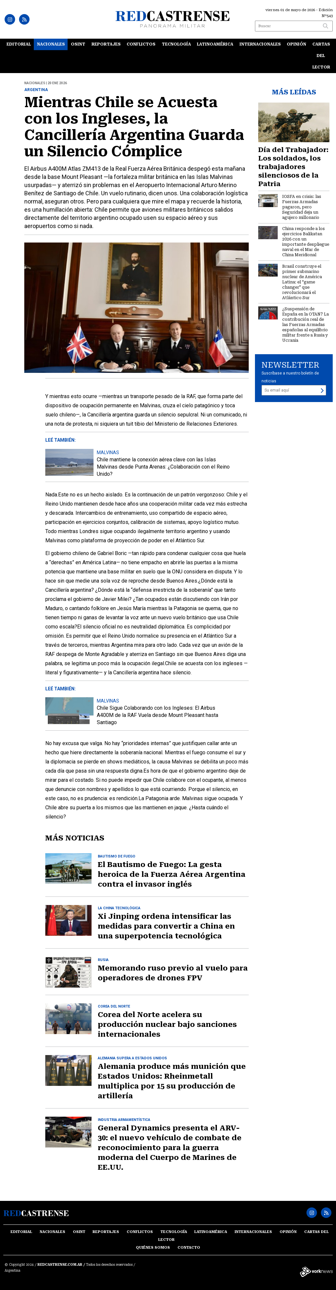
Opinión (296, 44)
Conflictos (141, 44)
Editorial (19, 44)
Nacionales (51, 44)
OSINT (78, 44)
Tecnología (176, 44)
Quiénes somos (153, 1247)
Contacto (189, 1247)
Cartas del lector (321, 55)
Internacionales (260, 44)
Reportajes (106, 44)
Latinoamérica (215, 44)
